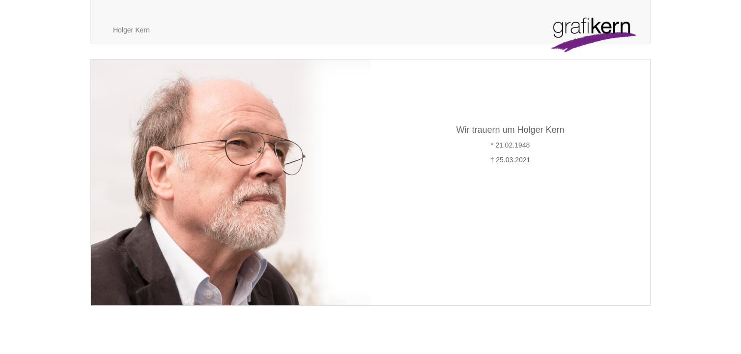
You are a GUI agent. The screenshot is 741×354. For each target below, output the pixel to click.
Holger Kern (131, 30)
